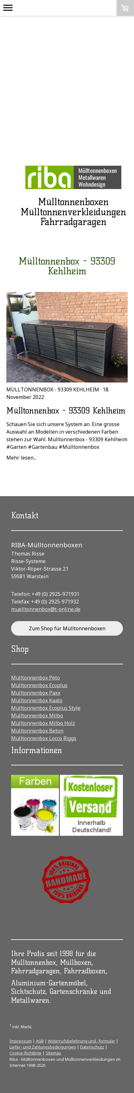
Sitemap (53, 1053)
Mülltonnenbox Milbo (37, 715)
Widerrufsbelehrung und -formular (81, 1041)
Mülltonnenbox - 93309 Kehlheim (52, 389)
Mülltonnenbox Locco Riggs (43, 738)
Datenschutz (92, 1047)
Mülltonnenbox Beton (37, 730)
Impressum (21, 1041)
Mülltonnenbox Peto (35, 677)
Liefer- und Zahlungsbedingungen (43, 1047)
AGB (40, 1041)
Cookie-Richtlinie (25, 1053)
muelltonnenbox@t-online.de (45, 609)
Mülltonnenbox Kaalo (36, 700)
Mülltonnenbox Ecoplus (39, 685)
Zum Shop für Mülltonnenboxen (67, 628)
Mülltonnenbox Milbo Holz (43, 723)
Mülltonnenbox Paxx (35, 692)
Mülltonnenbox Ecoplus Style (45, 707)
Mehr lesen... (21, 457)
